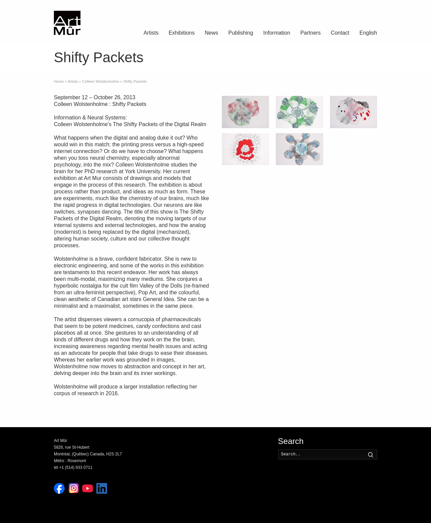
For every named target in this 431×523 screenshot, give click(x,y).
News (211, 33)
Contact (340, 33)
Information (276, 33)
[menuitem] (368, 34)
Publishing (240, 33)
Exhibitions (182, 33)
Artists (150, 33)
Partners (310, 33)
